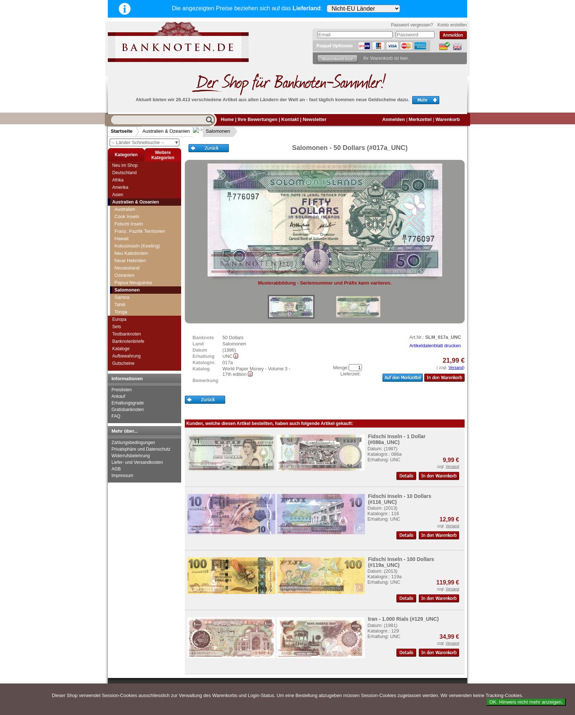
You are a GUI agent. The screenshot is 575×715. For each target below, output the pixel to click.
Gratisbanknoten (127, 409)
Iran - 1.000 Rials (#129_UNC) (403, 619)
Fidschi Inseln (128, 224)
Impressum (122, 475)
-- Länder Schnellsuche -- (145, 142)
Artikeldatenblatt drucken (435, 345)
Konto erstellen (452, 24)
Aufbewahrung (126, 356)
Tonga (120, 312)
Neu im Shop (125, 165)
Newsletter (314, 119)
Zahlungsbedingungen (133, 442)
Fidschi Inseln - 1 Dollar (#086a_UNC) (396, 439)
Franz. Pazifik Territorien (139, 231)
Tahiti (119, 304)
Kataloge (120, 348)
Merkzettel (420, 119)
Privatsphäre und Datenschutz (141, 449)
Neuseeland (126, 268)
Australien (124, 209)
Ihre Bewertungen (257, 119)
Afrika (118, 180)
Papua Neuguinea (133, 282)
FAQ (115, 416)
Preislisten (121, 389)
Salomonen (212, 131)
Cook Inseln (126, 216)
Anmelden (393, 119)
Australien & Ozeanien (166, 131)
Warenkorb (448, 119)
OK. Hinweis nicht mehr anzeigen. (526, 702)
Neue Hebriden (130, 260)
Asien (117, 194)
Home (227, 119)
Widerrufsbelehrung (130, 455)
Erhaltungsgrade (127, 403)
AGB (116, 469)
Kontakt (290, 119)
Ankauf (118, 396)
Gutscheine (123, 363)
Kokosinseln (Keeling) (137, 246)
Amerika (120, 187)
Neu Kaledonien (131, 253)
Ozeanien (124, 275)
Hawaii (121, 238)
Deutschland (124, 172)
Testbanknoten (126, 334)
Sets (116, 326)
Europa (119, 319)
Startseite (121, 131)
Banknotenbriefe (128, 341)
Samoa (121, 297)
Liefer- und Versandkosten (137, 462)
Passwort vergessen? (412, 24)
